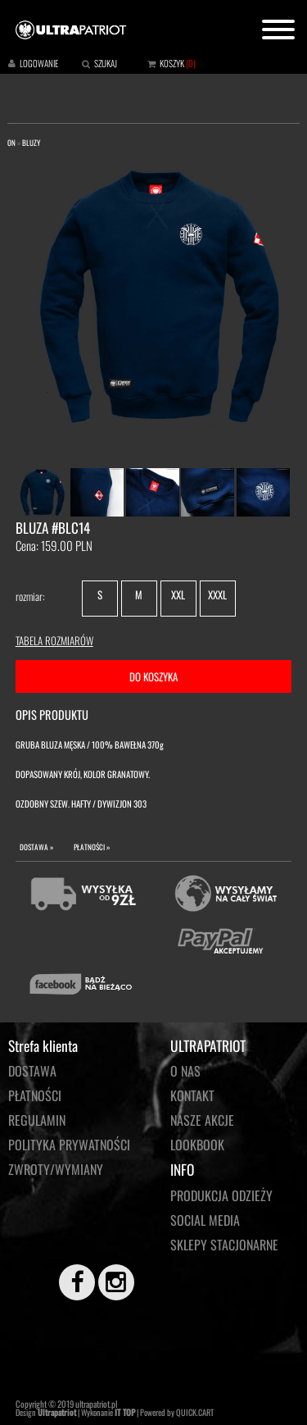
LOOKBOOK (197, 1144)
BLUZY (31, 142)
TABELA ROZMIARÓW (54, 640)
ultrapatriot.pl (96, 1403)
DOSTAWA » (36, 847)
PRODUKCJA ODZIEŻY (221, 1195)
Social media (205, 1220)
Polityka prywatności (69, 1144)
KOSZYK (172, 63)
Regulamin (36, 1120)
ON (11, 142)
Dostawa (32, 1071)
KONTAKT (192, 1095)
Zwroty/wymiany (55, 1169)
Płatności (34, 1095)
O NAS (185, 1071)
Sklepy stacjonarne (224, 1244)
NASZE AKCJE (202, 1120)
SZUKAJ (105, 63)
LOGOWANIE (39, 63)
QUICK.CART (195, 1412)
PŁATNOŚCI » (92, 847)
